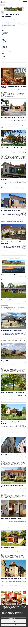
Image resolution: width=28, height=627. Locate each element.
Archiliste (3, 56)
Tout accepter (13, 624)
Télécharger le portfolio (8, 61)
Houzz (3, 53)
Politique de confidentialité (6, 615)
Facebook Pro (4, 57)
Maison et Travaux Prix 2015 (6, 51)
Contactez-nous (4, 46)
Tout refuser (13, 621)
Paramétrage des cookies (13, 618)
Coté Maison (4, 54)
